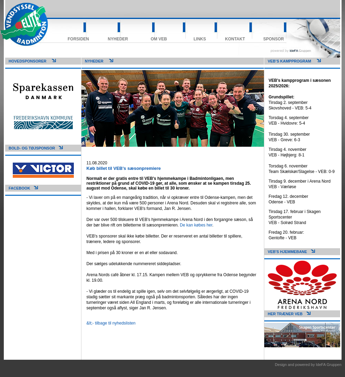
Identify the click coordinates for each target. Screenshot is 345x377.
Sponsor (273, 39)
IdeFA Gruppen (329, 364)
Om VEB (159, 39)
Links (200, 39)
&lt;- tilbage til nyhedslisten (111, 323)
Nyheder (118, 39)
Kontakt (235, 39)
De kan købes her (196, 225)
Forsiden (78, 39)
